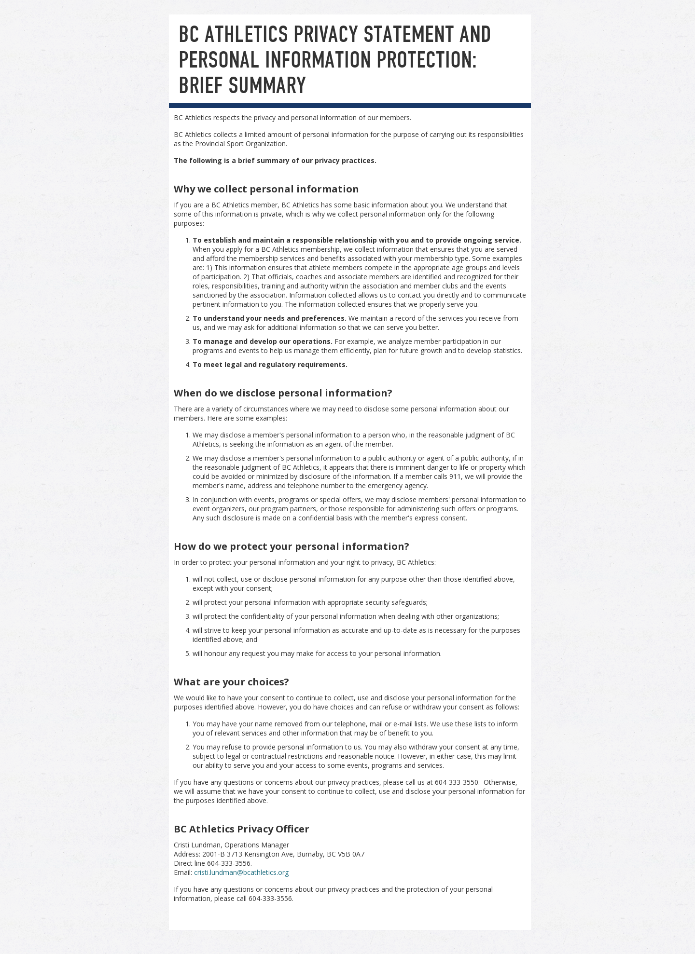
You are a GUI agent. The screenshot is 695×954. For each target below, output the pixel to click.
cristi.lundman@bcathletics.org (241, 872)
